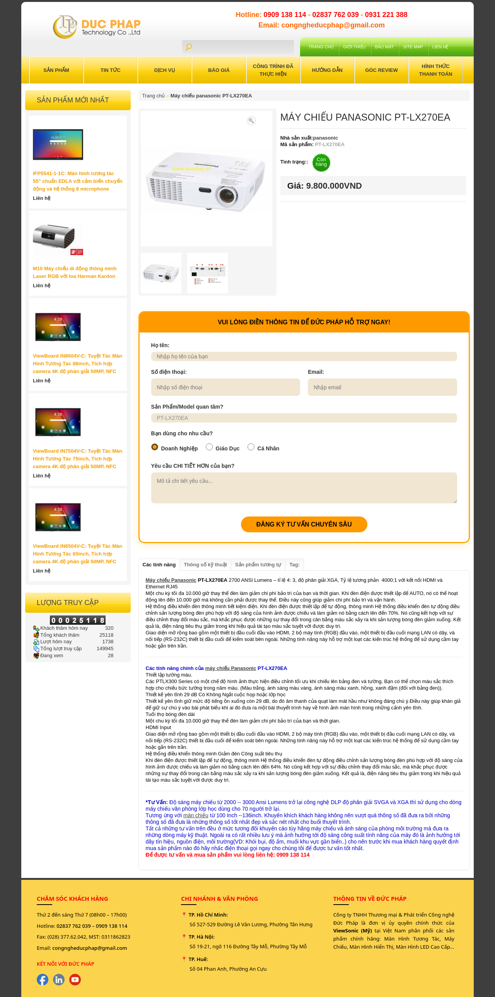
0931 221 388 (386, 15)
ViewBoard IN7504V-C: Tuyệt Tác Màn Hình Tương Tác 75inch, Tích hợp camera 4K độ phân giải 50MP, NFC (77, 458)
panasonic (325, 138)
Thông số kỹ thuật (205, 565)
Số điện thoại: (169, 372)
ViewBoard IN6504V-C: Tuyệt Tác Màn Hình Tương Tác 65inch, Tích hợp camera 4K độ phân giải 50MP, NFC (77, 553)
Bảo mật (384, 46)
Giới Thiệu (354, 46)
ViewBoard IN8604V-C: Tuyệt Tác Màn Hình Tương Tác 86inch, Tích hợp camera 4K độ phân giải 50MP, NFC (77, 363)
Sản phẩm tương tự (258, 565)
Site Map (413, 46)
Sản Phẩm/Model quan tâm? (187, 407)
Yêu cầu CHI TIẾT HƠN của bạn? (193, 466)
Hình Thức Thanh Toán (435, 70)
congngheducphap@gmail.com (89, 947)
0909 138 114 (285, 15)
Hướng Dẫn (327, 70)
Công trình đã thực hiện (273, 70)
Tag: (294, 565)
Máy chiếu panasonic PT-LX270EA (211, 96)
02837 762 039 (336, 15)
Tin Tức (111, 70)
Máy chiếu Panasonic (171, 580)
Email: (316, 372)
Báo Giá (219, 70)
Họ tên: (160, 345)
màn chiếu (195, 815)
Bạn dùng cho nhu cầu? (182, 433)
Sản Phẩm (56, 70)
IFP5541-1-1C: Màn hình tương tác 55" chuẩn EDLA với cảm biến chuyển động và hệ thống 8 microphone (78, 181)
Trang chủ (321, 46)
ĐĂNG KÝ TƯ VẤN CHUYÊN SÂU (304, 524)
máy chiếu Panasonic (230, 668)
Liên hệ (440, 46)
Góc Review (381, 70)
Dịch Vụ (164, 70)
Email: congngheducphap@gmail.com (321, 25)
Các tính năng (159, 565)
